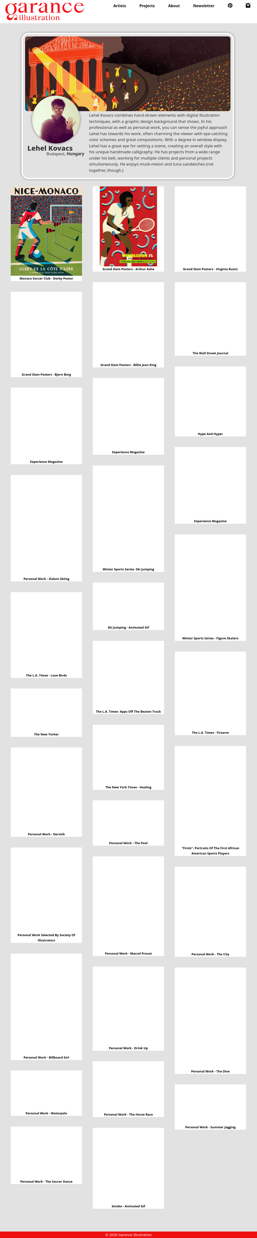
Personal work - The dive (210, 1018)
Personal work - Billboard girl (46, 1004)
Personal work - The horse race (128, 1086)
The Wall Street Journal (210, 316)
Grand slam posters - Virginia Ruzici (210, 226)
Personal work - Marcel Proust (128, 903)
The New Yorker (46, 709)
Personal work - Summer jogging (210, 1104)
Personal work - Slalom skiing (46, 525)
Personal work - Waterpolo (46, 1091)
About (174, 5)
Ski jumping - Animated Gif (128, 604)
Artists (119, 5)
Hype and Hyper (210, 399)
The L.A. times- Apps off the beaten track (128, 675)
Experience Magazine (128, 413)
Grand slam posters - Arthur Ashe (128, 226)
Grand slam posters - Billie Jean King (128, 322)
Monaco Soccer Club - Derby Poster (46, 231)
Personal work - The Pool (128, 820)
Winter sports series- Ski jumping (128, 516)
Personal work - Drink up (128, 1006)
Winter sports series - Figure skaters (210, 585)
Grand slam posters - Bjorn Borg (46, 332)
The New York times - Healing (128, 754)
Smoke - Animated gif (128, 1166)
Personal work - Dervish (46, 789)
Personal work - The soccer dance (46, 1153)
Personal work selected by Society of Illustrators (46, 890)
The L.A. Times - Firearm (210, 691)
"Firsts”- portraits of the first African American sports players (210, 795)
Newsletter (203, 5)
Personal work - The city (210, 909)
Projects (147, 5)
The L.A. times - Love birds (46, 632)
